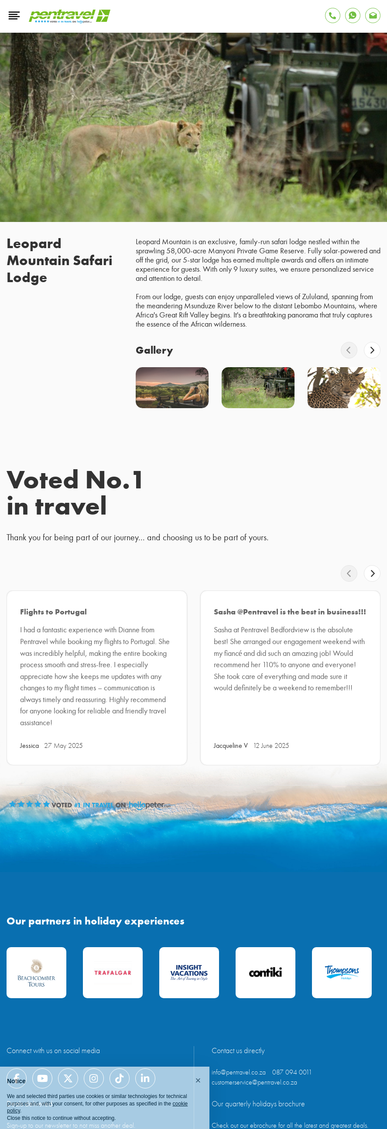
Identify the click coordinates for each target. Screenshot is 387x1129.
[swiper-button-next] (372, 350)
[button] (198, 1081)
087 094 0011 (292, 1072)
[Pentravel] (69, 21)
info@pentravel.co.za (239, 1072)
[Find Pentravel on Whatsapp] (352, 15)
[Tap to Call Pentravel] (332, 15)
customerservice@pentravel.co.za (254, 1082)
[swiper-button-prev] (349, 350)
